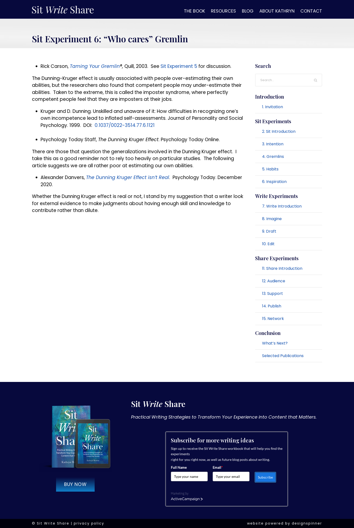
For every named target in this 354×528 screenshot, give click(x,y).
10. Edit (268, 244)
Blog (247, 11)
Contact (311, 11)
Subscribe (265, 477)
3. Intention (272, 144)
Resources (223, 11)
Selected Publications (283, 356)
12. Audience (273, 281)
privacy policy (89, 523)
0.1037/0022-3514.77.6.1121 (125, 125)
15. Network (273, 318)
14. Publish (271, 306)
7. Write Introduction (282, 206)
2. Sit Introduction (278, 131)
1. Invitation (272, 107)
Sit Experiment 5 (179, 66)
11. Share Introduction (282, 268)
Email (218, 467)
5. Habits (270, 169)
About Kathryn (277, 11)
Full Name (179, 467)
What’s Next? (275, 343)
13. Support (272, 293)
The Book (194, 11)
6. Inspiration (274, 181)
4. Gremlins (273, 156)
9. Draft (269, 231)
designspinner (307, 523)
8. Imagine (272, 219)
